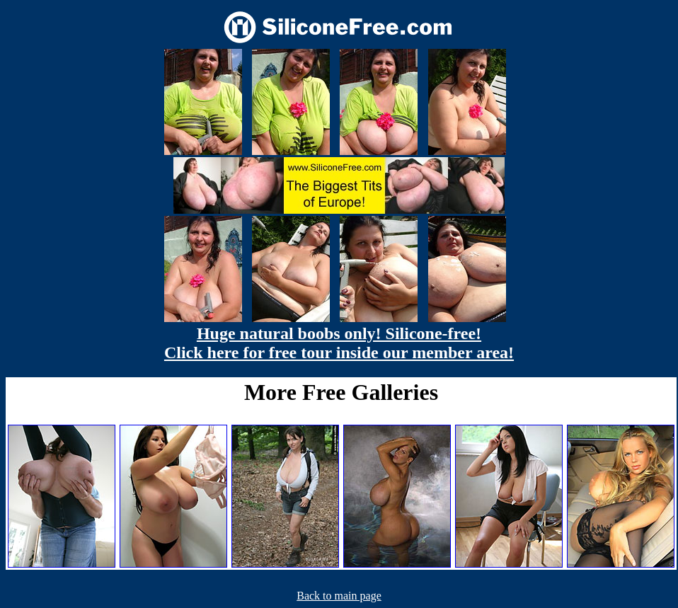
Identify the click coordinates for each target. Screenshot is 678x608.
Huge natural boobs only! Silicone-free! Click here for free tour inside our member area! (339, 343)
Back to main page (339, 596)
